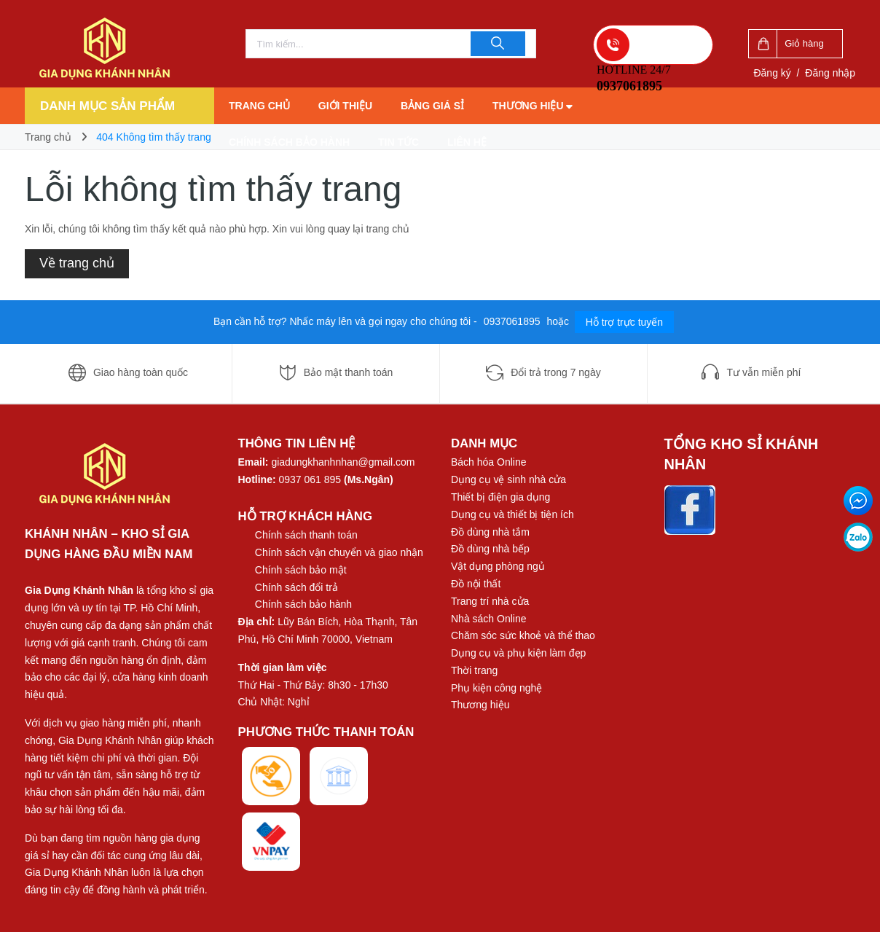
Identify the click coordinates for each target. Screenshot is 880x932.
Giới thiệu (345, 105)
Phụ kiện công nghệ (496, 688)
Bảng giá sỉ (432, 105)
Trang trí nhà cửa (490, 601)
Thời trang (474, 670)
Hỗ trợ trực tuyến (624, 322)
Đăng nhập (830, 73)
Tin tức (398, 142)
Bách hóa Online (489, 462)
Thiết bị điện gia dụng (500, 497)
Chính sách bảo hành (289, 142)
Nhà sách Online (489, 618)
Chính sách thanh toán (306, 535)
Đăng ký (771, 73)
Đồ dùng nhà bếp (490, 549)
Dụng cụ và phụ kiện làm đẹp (518, 653)
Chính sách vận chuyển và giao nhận (339, 552)
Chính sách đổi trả (296, 587)
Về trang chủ (76, 263)
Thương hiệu (532, 105)
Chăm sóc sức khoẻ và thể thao (523, 635)
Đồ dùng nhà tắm (490, 532)
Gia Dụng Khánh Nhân (79, 590)
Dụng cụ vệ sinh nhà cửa (508, 479)
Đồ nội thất (475, 584)
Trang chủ (259, 105)
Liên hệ (467, 142)
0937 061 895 (310, 479)
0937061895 (513, 321)
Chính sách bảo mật (301, 570)
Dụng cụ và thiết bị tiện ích (512, 514)
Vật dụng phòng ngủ (498, 566)
